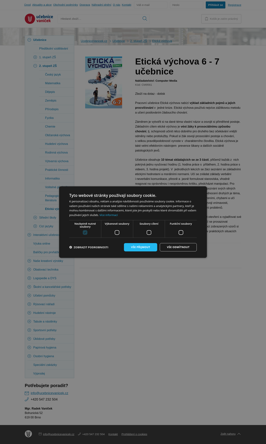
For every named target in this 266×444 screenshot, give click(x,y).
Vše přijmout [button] (140, 247)
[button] (88, 247)
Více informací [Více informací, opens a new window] (109, 215)
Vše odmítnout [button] (178, 247)
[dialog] (133, 222)
